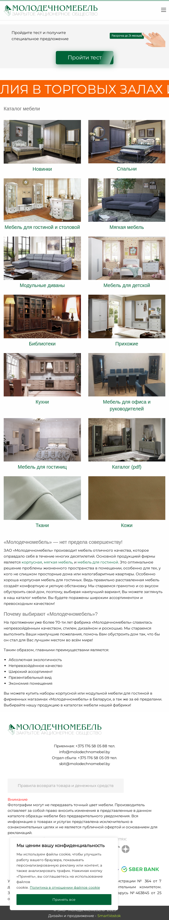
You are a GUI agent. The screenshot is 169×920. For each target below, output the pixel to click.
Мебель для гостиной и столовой (42, 227)
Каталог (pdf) (126, 467)
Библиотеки (42, 343)
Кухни (42, 402)
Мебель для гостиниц (42, 467)
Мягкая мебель (126, 227)
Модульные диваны (42, 285)
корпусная (32, 562)
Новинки (42, 169)
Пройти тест (85, 57)
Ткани (42, 525)
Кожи (127, 525)
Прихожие (126, 343)
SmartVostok (109, 915)
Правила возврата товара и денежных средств (66, 785)
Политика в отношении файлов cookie (65, 887)
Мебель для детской (127, 285)
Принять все (64, 899)
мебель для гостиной (97, 562)
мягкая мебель (58, 562)
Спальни (127, 168)
